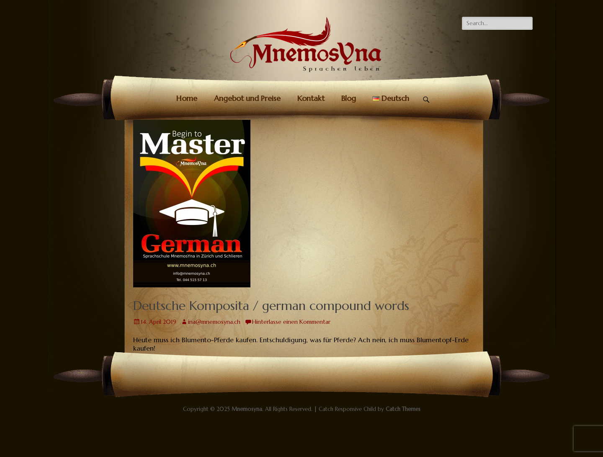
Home (186, 98)
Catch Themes (403, 409)
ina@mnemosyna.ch (214, 321)
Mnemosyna (247, 409)
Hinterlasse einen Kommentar (291, 321)
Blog (348, 98)
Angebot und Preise (247, 98)
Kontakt (311, 98)
